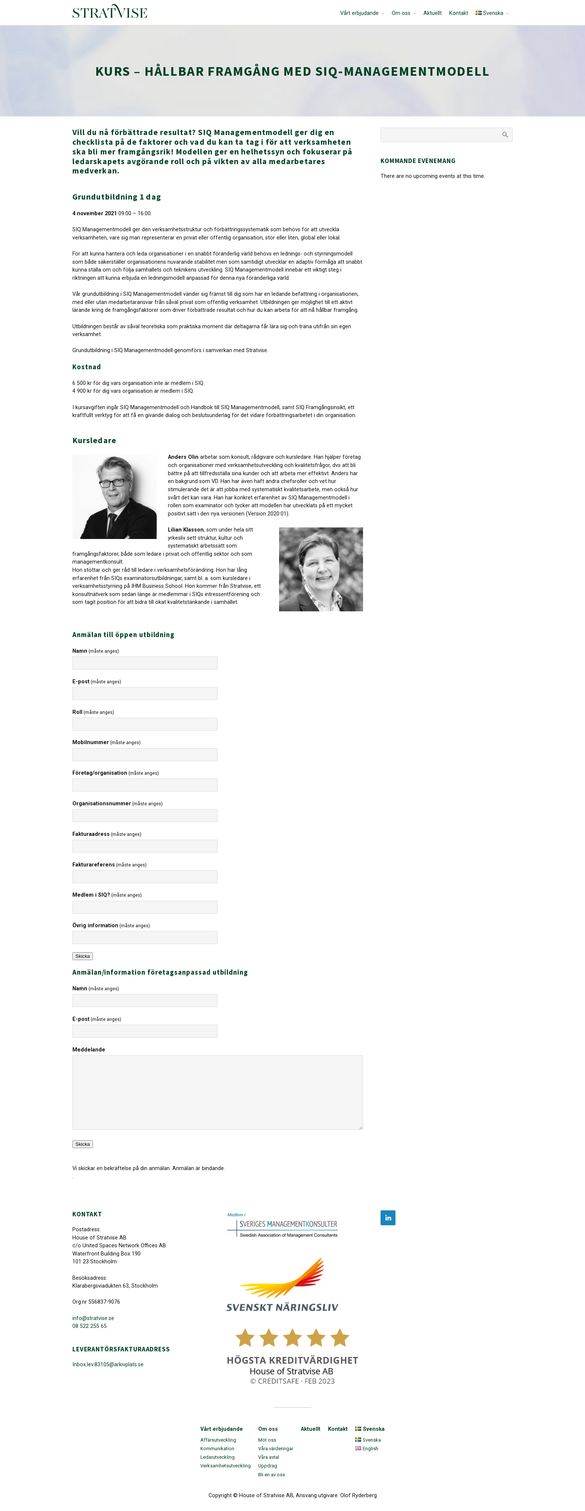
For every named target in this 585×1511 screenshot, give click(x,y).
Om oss (401, 13)
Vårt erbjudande (359, 13)
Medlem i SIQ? (107, 895)
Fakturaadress (106, 834)
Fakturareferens (109, 865)
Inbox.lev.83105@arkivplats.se (108, 1364)
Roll (93, 712)
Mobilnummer (106, 742)
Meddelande (88, 1050)
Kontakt (458, 13)
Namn (95, 651)
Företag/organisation (115, 773)
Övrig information (111, 925)
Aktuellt (432, 13)
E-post (96, 681)
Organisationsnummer (117, 803)
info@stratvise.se (93, 1318)
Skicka (82, 956)
